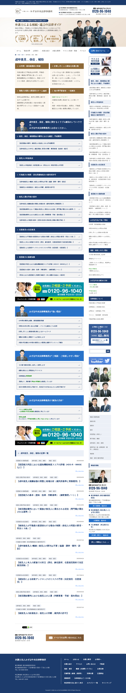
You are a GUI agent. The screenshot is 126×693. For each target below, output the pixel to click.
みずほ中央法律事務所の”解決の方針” (46, 400)
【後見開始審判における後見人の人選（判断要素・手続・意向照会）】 (100, 153)
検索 (108, 351)
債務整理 (67, 678)
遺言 (91, 430)
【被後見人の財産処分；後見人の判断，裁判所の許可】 (100, 128)
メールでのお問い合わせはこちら (68, 638)
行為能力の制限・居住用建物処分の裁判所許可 (37, 175)
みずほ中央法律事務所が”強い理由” (45, 311)
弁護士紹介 (46, 51)
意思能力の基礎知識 (27, 257)
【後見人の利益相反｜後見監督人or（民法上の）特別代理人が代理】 (100, 107)
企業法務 (100, 669)
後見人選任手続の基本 (28, 197)
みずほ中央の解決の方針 (99, 280)
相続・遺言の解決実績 (97, 458)
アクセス (83, 51)
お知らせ (76, 659)
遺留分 (92, 425)
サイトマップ (106, 683)
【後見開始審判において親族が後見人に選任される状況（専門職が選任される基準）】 (100, 146)
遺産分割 (92, 421)
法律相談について (96, 299)
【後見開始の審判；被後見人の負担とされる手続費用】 (100, 89)
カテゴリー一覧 (92, 683)
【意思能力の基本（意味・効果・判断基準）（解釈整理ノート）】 (100, 207)
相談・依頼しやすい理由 (99, 250)
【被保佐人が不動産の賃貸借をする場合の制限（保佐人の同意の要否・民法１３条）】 (100, 171)
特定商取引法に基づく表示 (73, 683)
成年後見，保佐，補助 (97, 443)
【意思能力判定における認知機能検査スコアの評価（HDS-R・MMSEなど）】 (100, 200)
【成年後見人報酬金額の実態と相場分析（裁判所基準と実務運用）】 (100, 139)
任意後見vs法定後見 (27, 230)
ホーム (19, 51)
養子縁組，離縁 (95, 438)
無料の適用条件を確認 (37, 44)
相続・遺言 (21, 54)
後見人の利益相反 (26, 158)
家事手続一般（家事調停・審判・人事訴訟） (99, 448)
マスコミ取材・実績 (70, 51)
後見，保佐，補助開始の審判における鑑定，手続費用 (40, 136)
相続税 (92, 453)
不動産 (102, 664)
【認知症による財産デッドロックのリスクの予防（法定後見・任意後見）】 (100, 187)
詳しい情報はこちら (98, 542)
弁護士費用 (56, 51)
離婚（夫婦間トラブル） (84, 669)
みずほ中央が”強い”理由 (99, 220)
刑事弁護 (90, 673)
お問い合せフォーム (98, 51)
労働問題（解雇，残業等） (73, 673)
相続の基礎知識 (95, 417)
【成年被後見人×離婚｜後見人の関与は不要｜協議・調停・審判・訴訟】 (99, 121)
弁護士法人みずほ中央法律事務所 (30, 660)
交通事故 (100, 673)
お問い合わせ (91, 664)
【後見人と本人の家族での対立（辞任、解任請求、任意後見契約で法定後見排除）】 (100, 179)
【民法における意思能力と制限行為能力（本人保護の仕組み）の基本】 (100, 213)
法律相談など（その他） (83, 678)
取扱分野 (27, 51)
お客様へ (36, 51)
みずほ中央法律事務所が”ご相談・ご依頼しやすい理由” (54, 356)
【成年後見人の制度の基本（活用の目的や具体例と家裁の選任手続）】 (100, 159)
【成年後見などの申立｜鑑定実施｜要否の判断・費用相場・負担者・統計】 (100, 96)
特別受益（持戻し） (96, 434)
